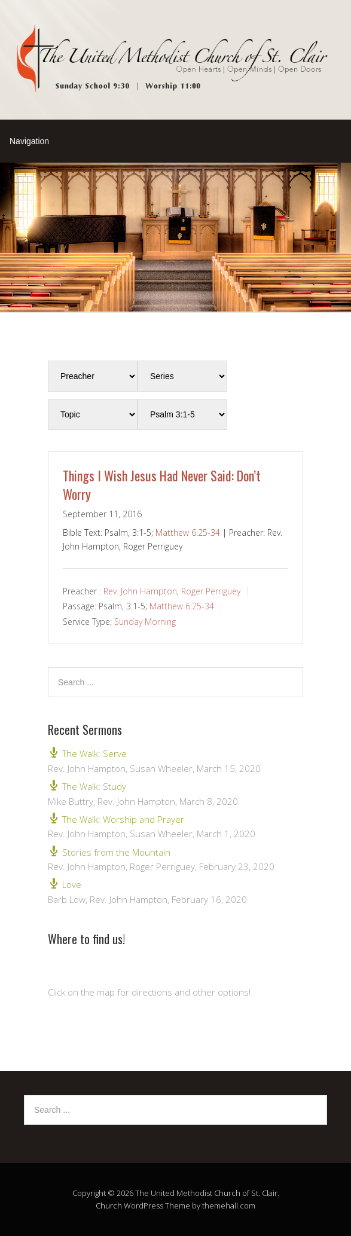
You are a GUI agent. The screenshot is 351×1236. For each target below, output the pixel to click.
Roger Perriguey (210, 590)
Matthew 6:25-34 (187, 532)
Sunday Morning (145, 621)
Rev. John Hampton (140, 590)
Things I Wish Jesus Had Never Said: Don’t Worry (162, 484)
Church (109, 1205)
